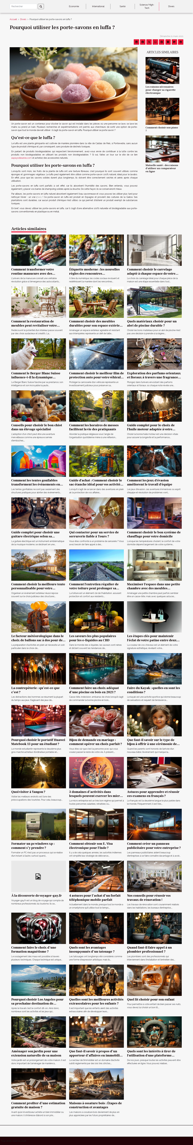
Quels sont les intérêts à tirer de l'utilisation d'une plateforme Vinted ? (151, 1055)
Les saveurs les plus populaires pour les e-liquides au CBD (92, 638)
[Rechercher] (23, 6)
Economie (74, 6)
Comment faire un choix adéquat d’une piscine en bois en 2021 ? (94, 690)
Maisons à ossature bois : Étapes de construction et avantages (95, 1105)
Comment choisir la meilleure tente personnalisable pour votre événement (38, 588)
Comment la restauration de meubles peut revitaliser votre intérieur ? (34, 325)
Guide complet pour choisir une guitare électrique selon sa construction (35, 536)
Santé (122, 6)
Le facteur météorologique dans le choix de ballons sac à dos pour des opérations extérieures (37, 640)
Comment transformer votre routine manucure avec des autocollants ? (32, 273)
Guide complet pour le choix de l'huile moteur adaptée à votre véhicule (151, 429)
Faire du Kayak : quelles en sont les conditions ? (153, 690)
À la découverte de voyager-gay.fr (36, 896)
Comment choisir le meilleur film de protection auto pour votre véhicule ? (96, 377)
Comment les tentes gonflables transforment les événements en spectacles (35, 484)
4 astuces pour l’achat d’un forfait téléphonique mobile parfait (95, 898)
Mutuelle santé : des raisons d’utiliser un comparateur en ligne (162, 168)
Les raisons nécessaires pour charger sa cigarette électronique (161, 90)
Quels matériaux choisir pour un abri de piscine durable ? (152, 323)
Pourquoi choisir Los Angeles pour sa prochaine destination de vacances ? (37, 1003)
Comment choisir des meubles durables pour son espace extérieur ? (96, 325)
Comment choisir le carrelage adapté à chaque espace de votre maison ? (151, 273)
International (98, 6)
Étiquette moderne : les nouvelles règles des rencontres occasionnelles (94, 273)
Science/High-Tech (147, 6)
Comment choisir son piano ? (162, 129)
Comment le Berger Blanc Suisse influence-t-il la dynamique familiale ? (35, 377)
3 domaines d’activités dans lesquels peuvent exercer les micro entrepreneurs (95, 796)
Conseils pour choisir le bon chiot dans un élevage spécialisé (36, 427)
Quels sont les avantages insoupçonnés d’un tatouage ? (92, 949)
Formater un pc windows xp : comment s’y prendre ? (33, 846)
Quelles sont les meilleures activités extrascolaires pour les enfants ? (96, 1001)
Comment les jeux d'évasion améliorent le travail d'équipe (149, 482)
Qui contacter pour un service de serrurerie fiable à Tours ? (94, 534)
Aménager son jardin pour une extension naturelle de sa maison (36, 1053)
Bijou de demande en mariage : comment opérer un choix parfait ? (95, 742)
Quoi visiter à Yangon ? (28, 792)
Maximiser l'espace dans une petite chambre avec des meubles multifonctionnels (153, 588)
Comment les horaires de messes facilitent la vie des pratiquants (94, 427)
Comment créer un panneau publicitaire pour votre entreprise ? (154, 846)
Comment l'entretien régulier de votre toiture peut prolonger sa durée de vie (94, 588)
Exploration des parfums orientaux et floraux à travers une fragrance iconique (154, 377)
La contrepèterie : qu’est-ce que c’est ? (35, 690)
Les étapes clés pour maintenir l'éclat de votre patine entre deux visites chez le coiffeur (152, 640)
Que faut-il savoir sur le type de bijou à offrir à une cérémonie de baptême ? (152, 744)
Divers (171, 6)
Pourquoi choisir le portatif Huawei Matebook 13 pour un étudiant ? (38, 742)
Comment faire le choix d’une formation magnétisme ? (33, 949)
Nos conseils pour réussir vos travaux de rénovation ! (149, 898)
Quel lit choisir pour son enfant (151, 999)
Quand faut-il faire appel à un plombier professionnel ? (149, 949)
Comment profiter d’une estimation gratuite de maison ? (38, 1105)
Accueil (13, 19)
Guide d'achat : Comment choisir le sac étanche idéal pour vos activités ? (95, 484)
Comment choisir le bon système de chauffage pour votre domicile (154, 534)
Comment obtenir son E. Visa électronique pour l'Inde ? (91, 846)
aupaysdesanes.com (21, 158)
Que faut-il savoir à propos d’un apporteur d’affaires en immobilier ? (96, 1055)
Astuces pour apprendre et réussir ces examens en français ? (153, 794)
